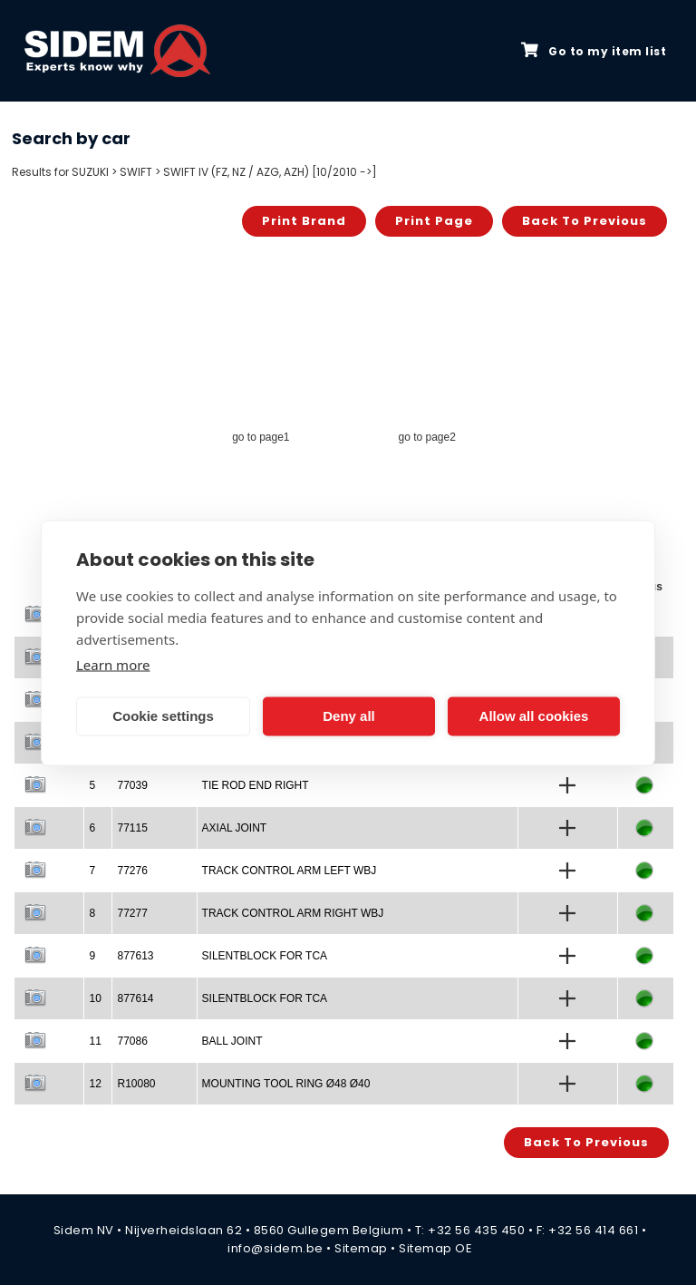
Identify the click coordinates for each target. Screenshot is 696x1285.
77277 (132, 913)
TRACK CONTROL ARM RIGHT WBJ (293, 913)
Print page (434, 220)
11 (95, 1041)
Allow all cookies (534, 716)
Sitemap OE (435, 1248)
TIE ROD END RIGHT (255, 785)
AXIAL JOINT (234, 828)
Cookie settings (163, 716)
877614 (135, 998)
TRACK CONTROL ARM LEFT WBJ (289, 870)
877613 (135, 955)
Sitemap (361, 1248)
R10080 (136, 1083)
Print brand (304, 220)
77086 (132, 1041)
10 (95, 998)
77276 (132, 870)
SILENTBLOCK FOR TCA (264, 955)
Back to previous (584, 220)
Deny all (349, 716)
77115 (132, 828)
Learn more (113, 664)
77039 (132, 785)
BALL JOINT (232, 1041)
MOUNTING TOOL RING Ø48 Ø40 (286, 1083)
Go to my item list (593, 51)
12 (95, 1083)
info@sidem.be (275, 1248)
